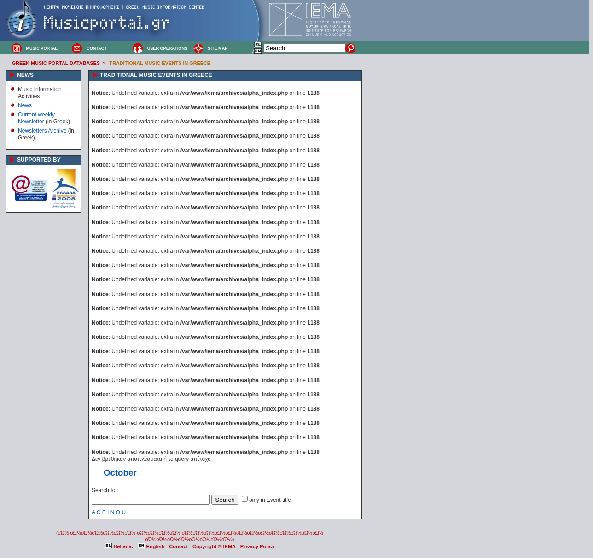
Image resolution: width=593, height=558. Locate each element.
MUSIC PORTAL (42, 48)
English (152, 546)
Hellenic (119, 546)
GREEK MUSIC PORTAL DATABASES (56, 63)
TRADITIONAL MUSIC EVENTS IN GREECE (160, 63)
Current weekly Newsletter (36, 117)
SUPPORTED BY (39, 160)
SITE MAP (217, 48)
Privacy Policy (257, 546)
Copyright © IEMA (214, 546)
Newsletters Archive (42, 131)
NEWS (25, 75)
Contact (179, 546)
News (25, 105)
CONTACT (97, 48)
